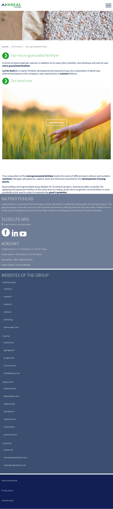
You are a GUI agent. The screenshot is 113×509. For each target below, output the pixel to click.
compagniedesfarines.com (15, 465)
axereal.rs (8, 311)
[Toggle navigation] (108, 6)
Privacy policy (7, 490)
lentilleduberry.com (12, 373)
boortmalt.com (10, 388)
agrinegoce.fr (9, 350)
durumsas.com (10, 365)
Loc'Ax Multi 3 (56, 122)
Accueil (5, 46)
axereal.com (9, 342)
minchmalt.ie (9, 426)
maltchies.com (10, 419)
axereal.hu (8, 288)
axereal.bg (8, 319)
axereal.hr (8, 296)
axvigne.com (9, 357)
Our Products (16, 46)
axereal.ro (8, 304)
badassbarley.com (11, 396)
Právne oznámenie (9, 480)
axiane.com (8, 449)
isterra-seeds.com (11, 327)
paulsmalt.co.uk (10, 434)
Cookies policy (8, 500)
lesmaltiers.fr (9, 411)
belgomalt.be (9, 403)
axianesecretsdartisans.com (15, 457)
